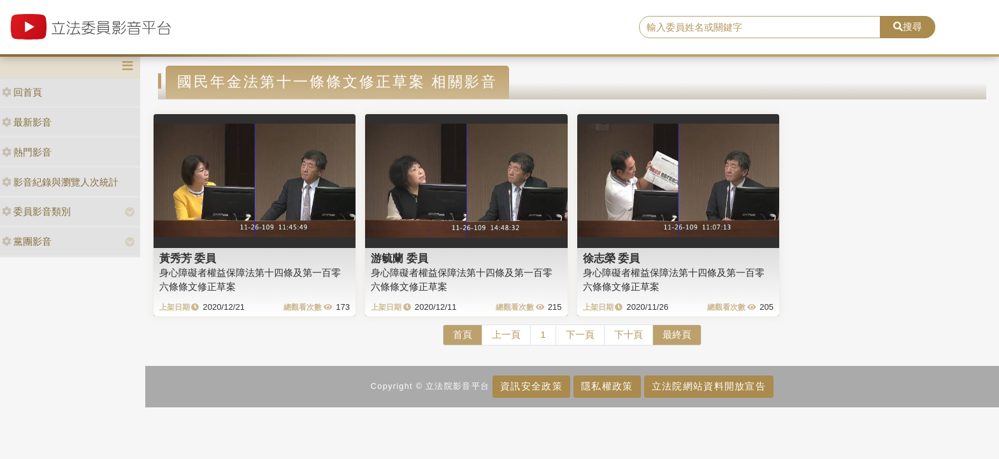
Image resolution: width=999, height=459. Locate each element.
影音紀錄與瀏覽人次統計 (60, 182)
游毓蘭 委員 (399, 258)
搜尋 (907, 26)
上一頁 (506, 334)
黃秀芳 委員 (188, 258)
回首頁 (22, 92)
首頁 (462, 334)
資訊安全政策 (531, 386)
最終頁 (677, 334)
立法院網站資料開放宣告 (709, 386)
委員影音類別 (36, 211)
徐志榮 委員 (611, 258)
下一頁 (580, 334)
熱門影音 (27, 152)
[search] (760, 27)
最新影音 (27, 122)
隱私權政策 (607, 386)
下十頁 (628, 334)
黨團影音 (27, 241)
